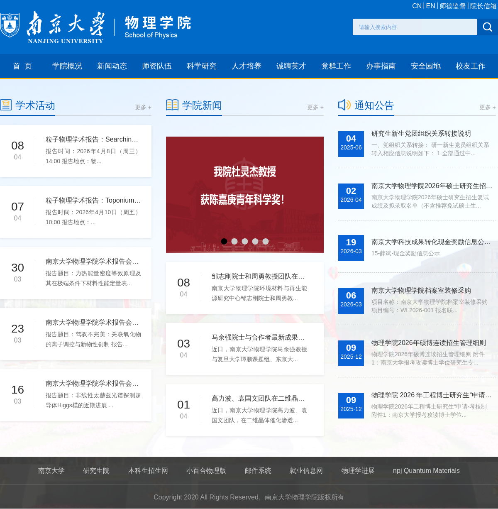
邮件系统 (258, 470)
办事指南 (381, 66)
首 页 (22, 66)
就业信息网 (306, 470)
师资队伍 (157, 66)
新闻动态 (112, 66)
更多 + (143, 107)
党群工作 (336, 66)
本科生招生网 (148, 470)
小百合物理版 (206, 470)
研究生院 (96, 470)
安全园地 (426, 66)
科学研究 (202, 66)
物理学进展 (358, 470)
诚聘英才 (291, 66)
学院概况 (67, 66)
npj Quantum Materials (426, 470)
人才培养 (246, 66)
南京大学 (51, 470)
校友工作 (471, 66)
